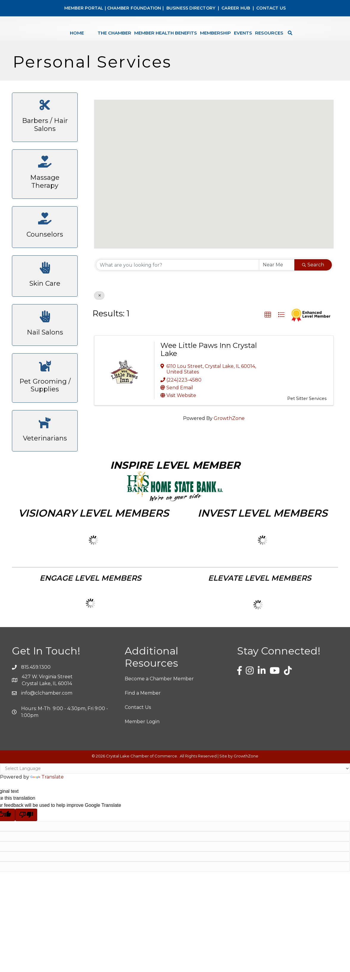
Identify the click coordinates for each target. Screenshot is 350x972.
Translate (47, 800)
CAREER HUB (235, 8)
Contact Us (138, 731)
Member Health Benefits (149, 40)
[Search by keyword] (177, 288)
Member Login (142, 745)
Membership (231, 40)
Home (61, 40)
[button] (214, 192)
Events (259, 40)
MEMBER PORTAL (84, 8)
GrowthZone (229, 442)
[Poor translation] (26, 838)
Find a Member (143, 716)
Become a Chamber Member (159, 702)
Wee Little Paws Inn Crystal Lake (208, 373)
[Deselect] (99, 319)
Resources (285, 40)
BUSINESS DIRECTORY (190, 8)
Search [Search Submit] (313, 288)
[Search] (305, 40)
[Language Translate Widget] (175, 792)
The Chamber (98, 40)
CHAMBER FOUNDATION (134, 8)
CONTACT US (271, 8)
